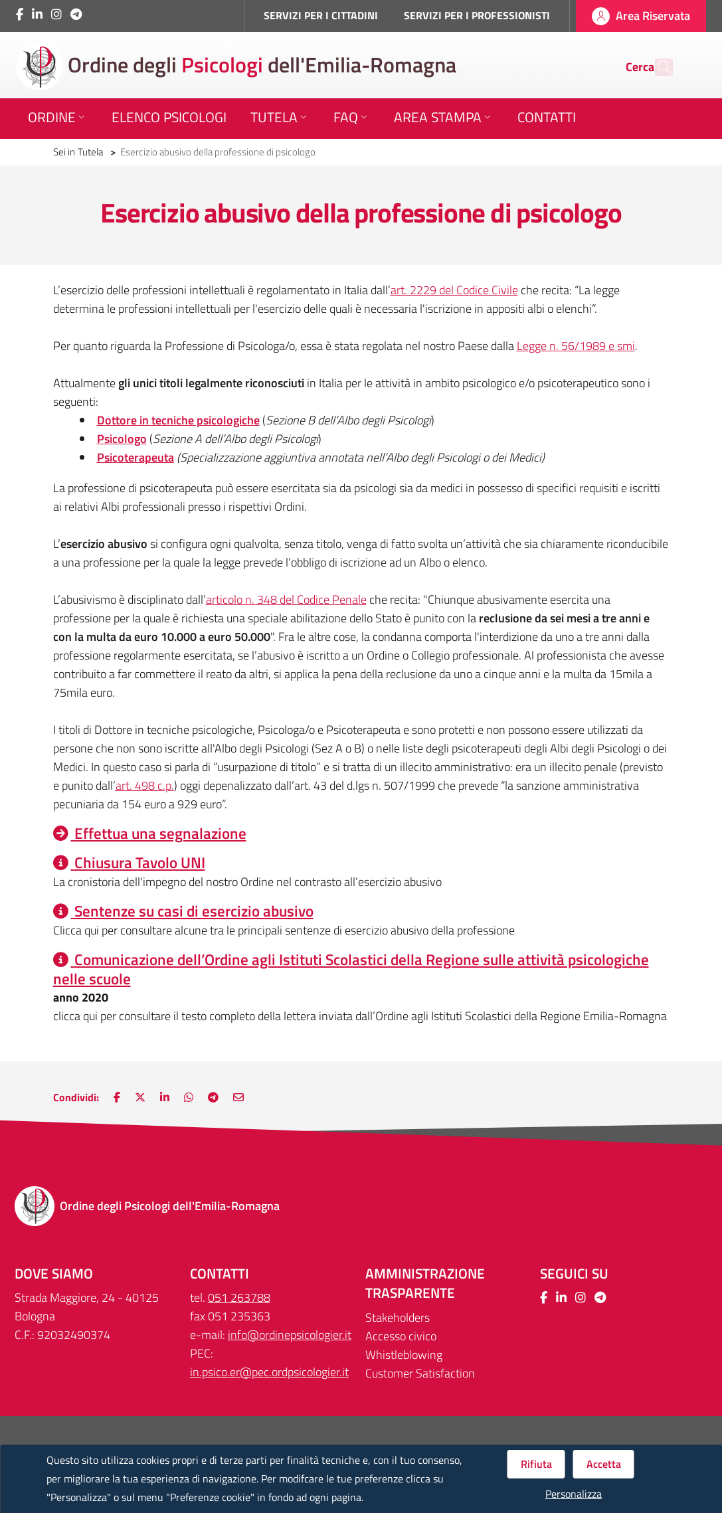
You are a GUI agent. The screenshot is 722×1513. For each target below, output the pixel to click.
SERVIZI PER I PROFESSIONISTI (477, 15)
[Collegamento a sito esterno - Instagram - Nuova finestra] (56, 14)
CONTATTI (219, 1273)
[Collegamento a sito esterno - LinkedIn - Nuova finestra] (37, 14)
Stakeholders (397, 1317)
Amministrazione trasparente (425, 1283)
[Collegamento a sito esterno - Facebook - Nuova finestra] (19, 14)
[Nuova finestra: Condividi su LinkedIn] (164, 1097)
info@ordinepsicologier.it (289, 1335)
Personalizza (573, 1494)
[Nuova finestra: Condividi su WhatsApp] (188, 1097)
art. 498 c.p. (145, 785)
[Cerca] (657, 67)
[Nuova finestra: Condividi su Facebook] (117, 1097)
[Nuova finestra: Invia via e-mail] (238, 1097)
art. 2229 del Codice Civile (454, 290)
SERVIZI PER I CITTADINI (321, 15)
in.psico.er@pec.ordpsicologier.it (269, 1372)
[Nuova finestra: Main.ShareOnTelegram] (213, 1097)
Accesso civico (400, 1336)
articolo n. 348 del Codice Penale (286, 599)
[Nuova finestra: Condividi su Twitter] (140, 1097)
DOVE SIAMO (54, 1273)
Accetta (604, 1464)
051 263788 (239, 1297)
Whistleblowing (403, 1355)
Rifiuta (536, 1464)
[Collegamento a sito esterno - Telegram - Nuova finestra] (76, 14)
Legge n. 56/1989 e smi (576, 346)
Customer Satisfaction (420, 1373)
